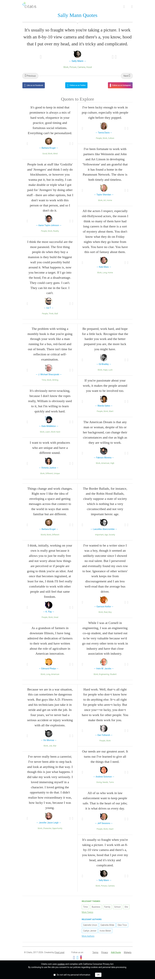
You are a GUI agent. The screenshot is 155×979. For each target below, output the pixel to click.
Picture (72, 67)
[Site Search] (124, 6)
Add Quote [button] (116, 956)
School (117, 910)
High (112, 467)
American (105, 467)
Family (107, 910)
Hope (105, 373)
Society (112, 538)
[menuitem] (95, 956)
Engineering (104, 678)
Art (104, 204)
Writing (55, 384)
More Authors (88, 940)
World (43, 538)
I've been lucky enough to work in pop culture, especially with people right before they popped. (105, 116)
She (126, 910)
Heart (111, 833)
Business (96, 910)
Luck (110, 373)
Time (44, 384)
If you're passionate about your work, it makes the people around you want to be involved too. (105, 389)
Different (49, 477)
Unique (57, 477)
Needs (105, 786)
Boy (110, 616)
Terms (95, 956)
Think (51, 317)
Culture (111, 142)
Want (111, 415)
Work (65, 67)
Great (56, 621)
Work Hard (55, 435)
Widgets (127, 956)
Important (99, 538)
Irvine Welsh (105, 934)
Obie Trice (122, 929)
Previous (31, 76)
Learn (47, 435)
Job (50, 749)
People (44, 235)
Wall (56, 317)
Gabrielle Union (90, 929)
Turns (111, 786)
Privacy (104, 956)
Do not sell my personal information (73, 975)
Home (109, 204)
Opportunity (57, 832)
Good (44, 157)
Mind (55, 157)
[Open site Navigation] (132, 6)
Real (106, 616)
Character (47, 832)
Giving (99, 786)
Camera (81, 67)
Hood (89, 67)
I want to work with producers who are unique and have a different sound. (50, 451)
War (54, 749)
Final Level (59, 956)
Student (113, 678)
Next (126, 76)
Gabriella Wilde (107, 929)
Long (104, 276)
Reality (56, 235)
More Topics (87, 916)
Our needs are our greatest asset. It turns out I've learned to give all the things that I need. (105, 760)
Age (106, 538)
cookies (61, 964)
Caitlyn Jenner (89, 934)
